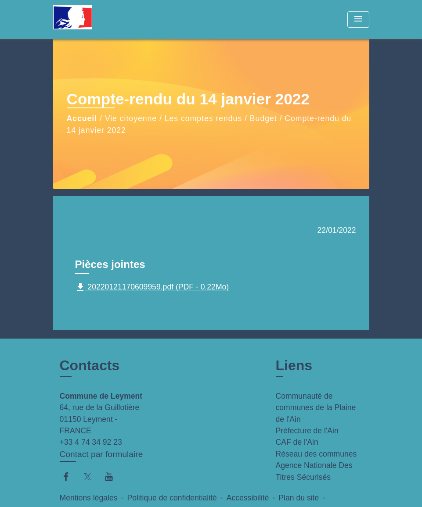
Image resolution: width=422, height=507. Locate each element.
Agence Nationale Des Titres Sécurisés (314, 471)
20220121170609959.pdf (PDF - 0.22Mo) (152, 287)
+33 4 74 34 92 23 (91, 442)
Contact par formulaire (101, 454)
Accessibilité (248, 497)
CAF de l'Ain (297, 442)
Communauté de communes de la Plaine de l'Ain (316, 408)
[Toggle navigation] (358, 19)
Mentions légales (89, 497)
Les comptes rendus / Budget (221, 118)
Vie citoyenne (131, 118)
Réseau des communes (316, 454)
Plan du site (298, 497)
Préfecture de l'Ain (307, 430)
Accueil (82, 118)
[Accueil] (108, 19)
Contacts (90, 365)
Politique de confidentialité (171, 497)
